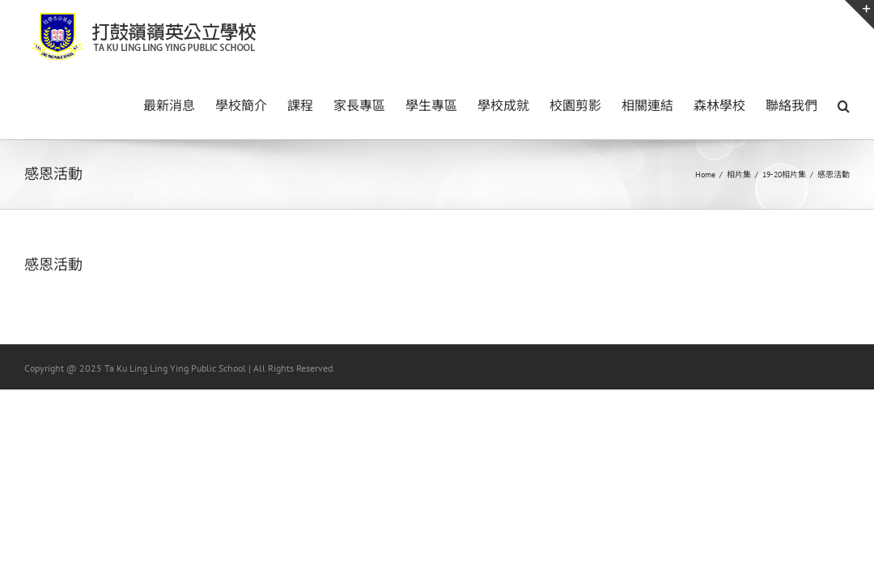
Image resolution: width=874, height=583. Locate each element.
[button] (844, 104)
